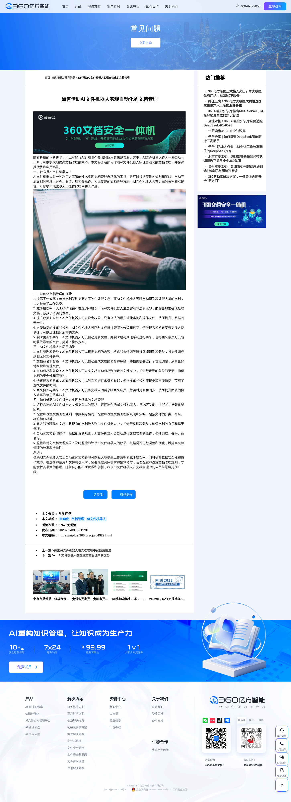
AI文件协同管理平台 (38, 720)
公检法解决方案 (77, 727)
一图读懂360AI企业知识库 (226, 131)
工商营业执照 (180, 790)
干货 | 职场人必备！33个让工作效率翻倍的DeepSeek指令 (233, 149)
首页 (65, 6)
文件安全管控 (75, 747)
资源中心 (132, 6)
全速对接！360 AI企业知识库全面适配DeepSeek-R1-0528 (233, 123)
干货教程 (115, 727)
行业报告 (115, 720)
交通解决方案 (75, 720)
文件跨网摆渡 (75, 761)
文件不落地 (74, 741)
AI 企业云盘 (32, 727)
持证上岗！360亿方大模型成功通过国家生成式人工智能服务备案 (233, 103)
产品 (78, 6)
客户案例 (113, 6)
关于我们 (171, 6)
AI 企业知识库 (34, 707)
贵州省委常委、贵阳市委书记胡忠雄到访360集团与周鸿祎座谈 (233, 169)
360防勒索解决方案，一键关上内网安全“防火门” (233, 179)
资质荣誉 (157, 713)
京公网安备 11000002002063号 (149, 790)
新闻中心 (115, 707)
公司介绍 (157, 720)
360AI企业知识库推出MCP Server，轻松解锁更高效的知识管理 (234, 113)
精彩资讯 (57, 77)
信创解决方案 (75, 768)
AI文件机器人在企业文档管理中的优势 (85, 555)
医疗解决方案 (75, 713)
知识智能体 (32, 713)
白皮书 (114, 713)
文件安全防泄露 (77, 754)
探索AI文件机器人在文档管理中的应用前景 (84, 550)
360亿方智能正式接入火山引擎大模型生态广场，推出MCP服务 (233, 93)
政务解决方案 (75, 707)
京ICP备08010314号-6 (115, 790)
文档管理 (77, 519)
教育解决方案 (75, 734)
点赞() (98, 494)
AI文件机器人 (96, 519)
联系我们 (157, 707)
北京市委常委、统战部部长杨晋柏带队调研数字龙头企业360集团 (233, 159)
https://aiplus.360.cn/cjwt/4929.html (85, 535)
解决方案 (94, 6)
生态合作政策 (160, 749)
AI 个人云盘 (32, 734)
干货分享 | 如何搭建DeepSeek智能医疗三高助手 (233, 139)
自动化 (64, 519)
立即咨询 (275, 6)
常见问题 (70, 77)
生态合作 (152, 6)
